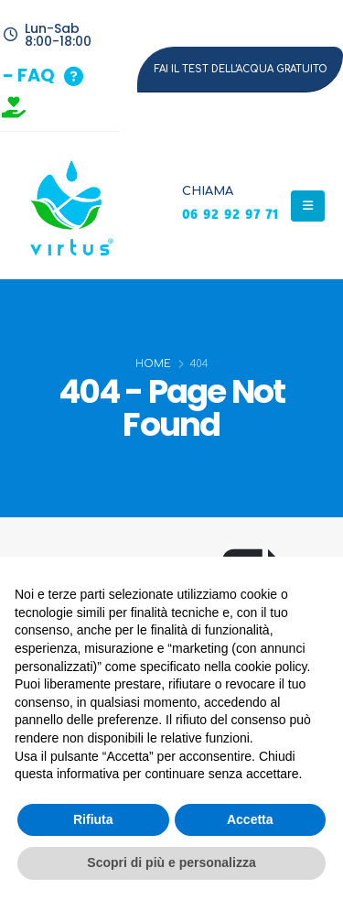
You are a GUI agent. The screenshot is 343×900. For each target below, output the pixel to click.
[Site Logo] (68, 205)
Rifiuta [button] (93, 819)
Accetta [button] (250, 819)
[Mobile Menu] (308, 206)
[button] (43, 76)
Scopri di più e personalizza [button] (171, 862)
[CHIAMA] (230, 206)
